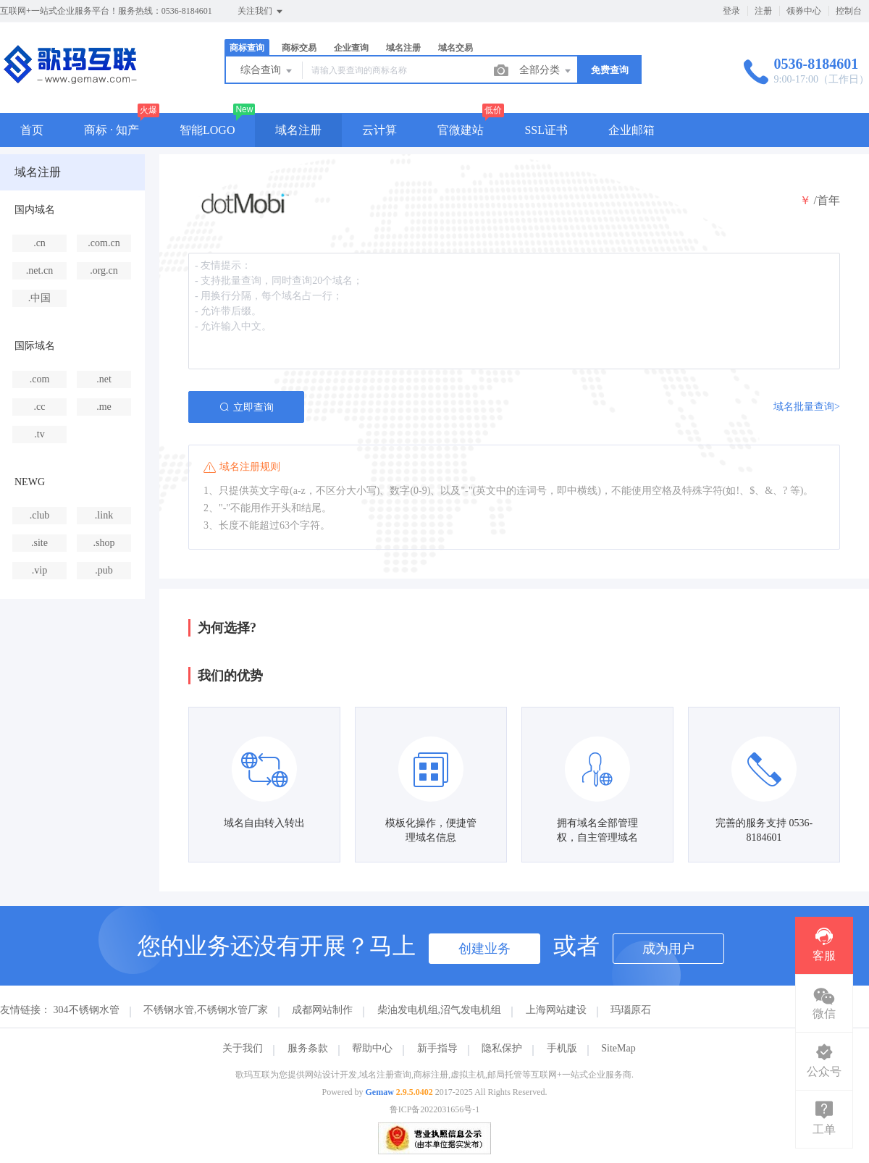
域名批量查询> (806, 406)
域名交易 (455, 48)
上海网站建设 (556, 1009)
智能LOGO (207, 130)
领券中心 (803, 11)
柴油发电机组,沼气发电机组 (439, 1009)
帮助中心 (372, 1048)
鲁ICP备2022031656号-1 (435, 1109)
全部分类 (546, 71)
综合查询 (267, 71)
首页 (31, 130)
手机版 (562, 1048)
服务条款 (307, 1048)
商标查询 (247, 48)
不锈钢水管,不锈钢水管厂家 (205, 1009)
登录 (731, 11)
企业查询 (351, 48)
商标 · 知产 (111, 130)
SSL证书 (546, 130)
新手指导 (437, 1048)
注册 (763, 11)
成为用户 (668, 948)
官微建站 (460, 130)
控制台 (849, 11)
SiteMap (618, 1048)
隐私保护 (502, 1048)
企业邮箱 (631, 130)
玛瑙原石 (630, 1009)
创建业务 (484, 948)
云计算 (379, 130)
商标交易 (299, 48)
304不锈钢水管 (86, 1009)
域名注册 (403, 48)
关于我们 (242, 1048)
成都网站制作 (322, 1009)
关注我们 (261, 11)
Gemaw (380, 1092)
